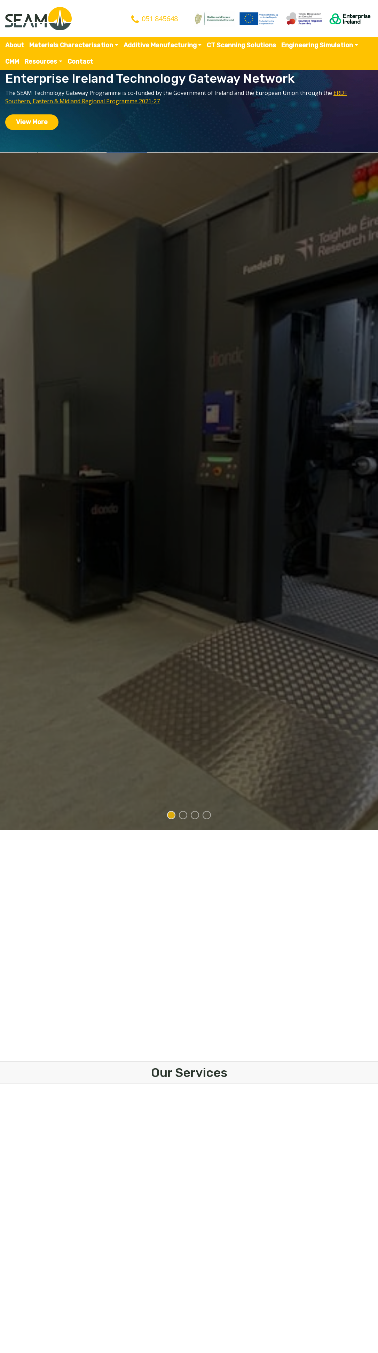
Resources (40, 61)
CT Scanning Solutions (241, 45)
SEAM (38, 18)
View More (32, 122)
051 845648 (160, 18)
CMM (12, 61)
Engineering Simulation (317, 45)
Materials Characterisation (71, 45)
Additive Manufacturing (160, 45)
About (14, 45)
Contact (80, 61)
